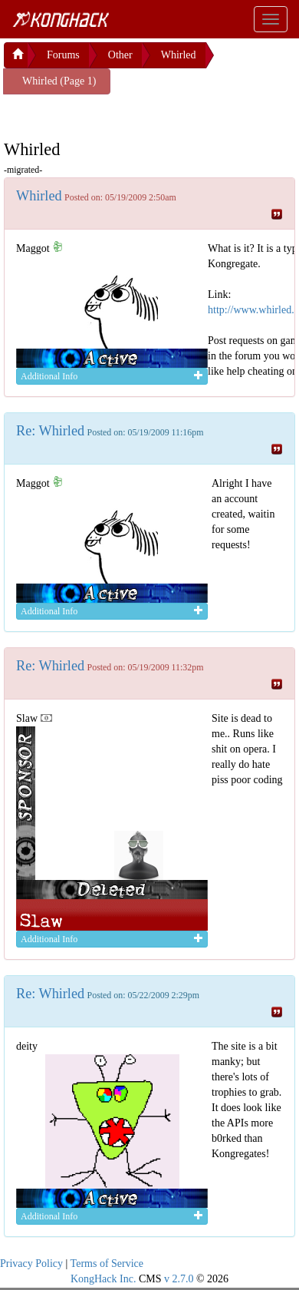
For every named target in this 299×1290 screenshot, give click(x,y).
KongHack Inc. (103, 1279)
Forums (63, 55)
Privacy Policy (31, 1263)
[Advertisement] (126, 113)
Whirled (178, 55)
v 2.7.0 (179, 1279)
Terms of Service (107, 1263)
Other (120, 55)
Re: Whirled (50, 430)
